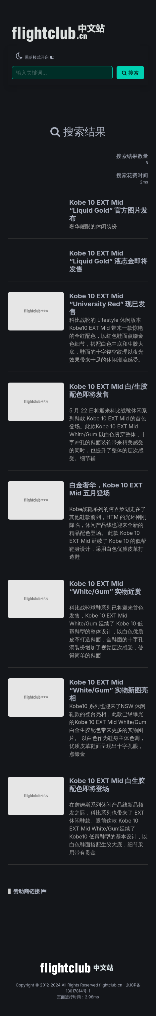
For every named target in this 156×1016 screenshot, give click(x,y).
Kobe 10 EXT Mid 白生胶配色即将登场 (107, 785)
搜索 (130, 72)
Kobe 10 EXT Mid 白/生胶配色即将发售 (108, 391)
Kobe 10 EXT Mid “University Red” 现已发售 (107, 304)
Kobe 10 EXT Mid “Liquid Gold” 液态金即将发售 (108, 261)
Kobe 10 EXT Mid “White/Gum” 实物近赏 (105, 588)
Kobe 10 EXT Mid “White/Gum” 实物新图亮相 (108, 690)
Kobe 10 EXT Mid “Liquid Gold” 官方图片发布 (108, 210)
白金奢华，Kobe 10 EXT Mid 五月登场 (105, 489)
